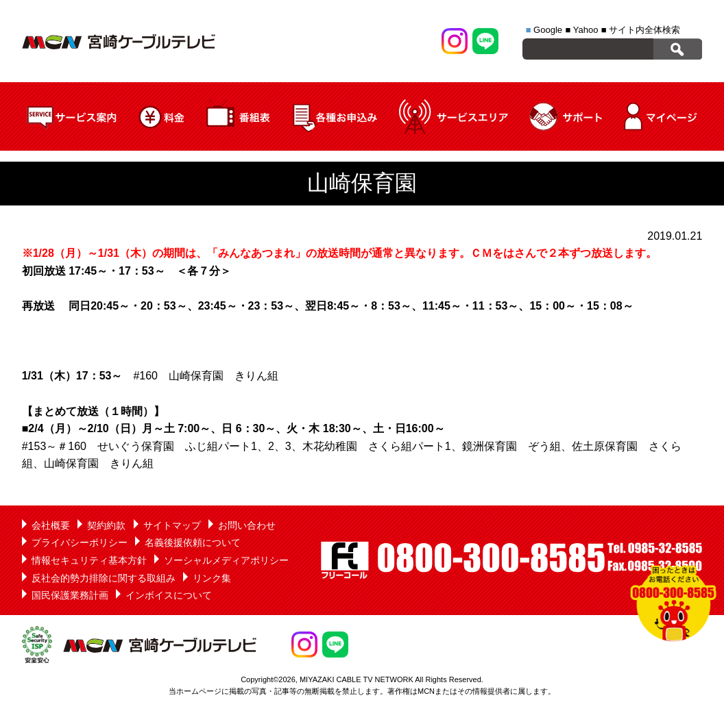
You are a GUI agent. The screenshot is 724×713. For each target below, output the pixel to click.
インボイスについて (168, 595)
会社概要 (51, 525)
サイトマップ (172, 525)
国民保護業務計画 (70, 595)
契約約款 (106, 525)
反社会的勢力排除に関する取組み (104, 578)
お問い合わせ (247, 525)
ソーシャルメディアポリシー (226, 560)
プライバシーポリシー (80, 542)
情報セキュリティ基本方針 (89, 560)
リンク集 (212, 578)
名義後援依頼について (193, 542)
